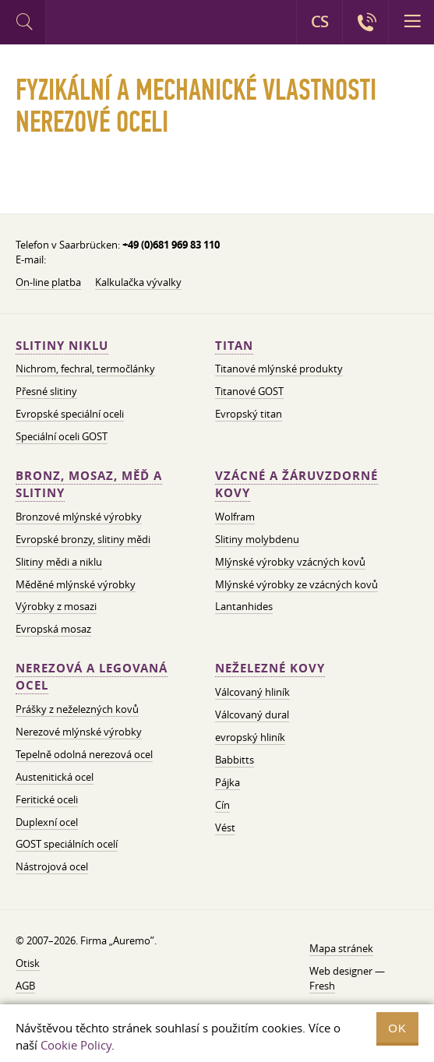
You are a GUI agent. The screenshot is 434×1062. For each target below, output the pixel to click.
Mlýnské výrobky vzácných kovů (290, 562)
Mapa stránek (341, 948)
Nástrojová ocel (52, 866)
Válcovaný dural (252, 714)
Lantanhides (244, 606)
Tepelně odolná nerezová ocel (84, 754)
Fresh (322, 986)
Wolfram (235, 517)
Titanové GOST (249, 391)
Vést (225, 827)
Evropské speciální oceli (70, 414)
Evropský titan (248, 414)
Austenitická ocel (55, 777)
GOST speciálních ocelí (67, 844)
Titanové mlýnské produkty (279, 369)
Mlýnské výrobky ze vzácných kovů (296, 584)
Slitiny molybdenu (257, 539)
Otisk (28, 963)
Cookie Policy (76, 1045)
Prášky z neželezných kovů (77, 709)
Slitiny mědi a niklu (59, 562)
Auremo (110, 24)
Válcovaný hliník (252, 692)
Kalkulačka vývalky (138, 282)
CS (319, 22)
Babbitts (234, 760)
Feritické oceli (47, 799)
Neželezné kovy (270, 668)
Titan (234, 345)
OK (397, 1028)
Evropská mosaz (53, 629)
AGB (25, 986)
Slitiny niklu (62, 345)
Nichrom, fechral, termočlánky (85, 369)
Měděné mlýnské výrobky (76, 584)
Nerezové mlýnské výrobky (79, 732)
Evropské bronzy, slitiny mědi (83, 539)
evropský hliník (250, 737)
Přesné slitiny (46, 391)
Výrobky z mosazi (56, 606)
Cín (222, 805)
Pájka (227, 782)
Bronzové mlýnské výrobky (79, 517)
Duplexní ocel (47, 822)
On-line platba (48, 282)
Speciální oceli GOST (62, 436)
